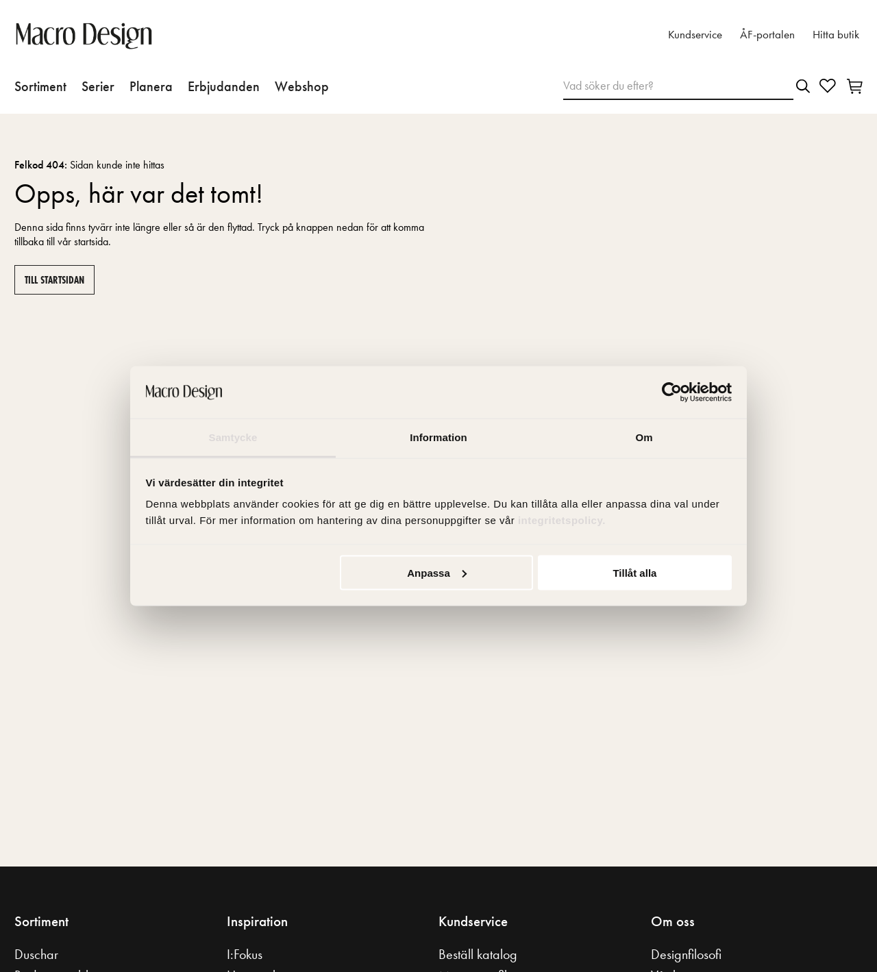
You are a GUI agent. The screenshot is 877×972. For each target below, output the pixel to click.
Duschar (36, 954)
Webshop (302, 86)
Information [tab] (438, 437)
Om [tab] (643, 437)
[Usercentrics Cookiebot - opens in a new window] (672, 392)
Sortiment (40, 86)
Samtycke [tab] (233, 437)
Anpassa (437, 572)
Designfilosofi (686, 954)
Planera (151, 86)
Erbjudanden (224, 86)
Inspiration (257, 921)
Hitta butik (836, 34)
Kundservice (695, 34)
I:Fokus (244, 954)
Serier (98, 86)
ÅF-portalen (767, 34)
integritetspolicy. (563, 520)
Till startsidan (54, 280)
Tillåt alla (634, 572)
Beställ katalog (477, 954)
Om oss (673, 921)
